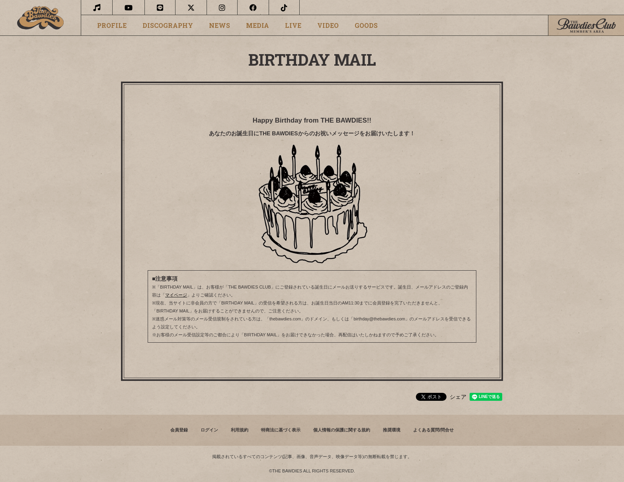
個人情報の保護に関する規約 (341, 429)
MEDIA (257, 25)
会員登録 (179, 429)
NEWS (219, 25)
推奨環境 (391, 429)
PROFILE (112, 25)
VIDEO (328, 25)
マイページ (176, 295)
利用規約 (239, 429)
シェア (458, 397)
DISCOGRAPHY (167, 25)
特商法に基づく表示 (280, 429)
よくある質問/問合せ (433, 429)
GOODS (366, 25)
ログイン (209, 429)
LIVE (293, 25)
